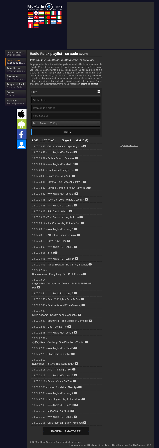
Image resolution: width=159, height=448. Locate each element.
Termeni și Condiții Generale (131, 445)
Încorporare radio (77, 445)
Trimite (66, 131)
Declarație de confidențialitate (102, 445)
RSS (148, 445)
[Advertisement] (110, 25)
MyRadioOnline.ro (129, 145)
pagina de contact (89, 84)
